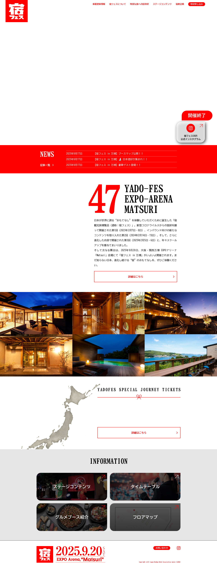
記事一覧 (45, 165)
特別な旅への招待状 (139, 4)
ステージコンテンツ (162, 4)
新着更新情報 (99, 4)
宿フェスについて (117, 4)
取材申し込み (196, 4)
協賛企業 (180, 4)
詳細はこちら (135, 276)
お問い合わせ (162, 548)
